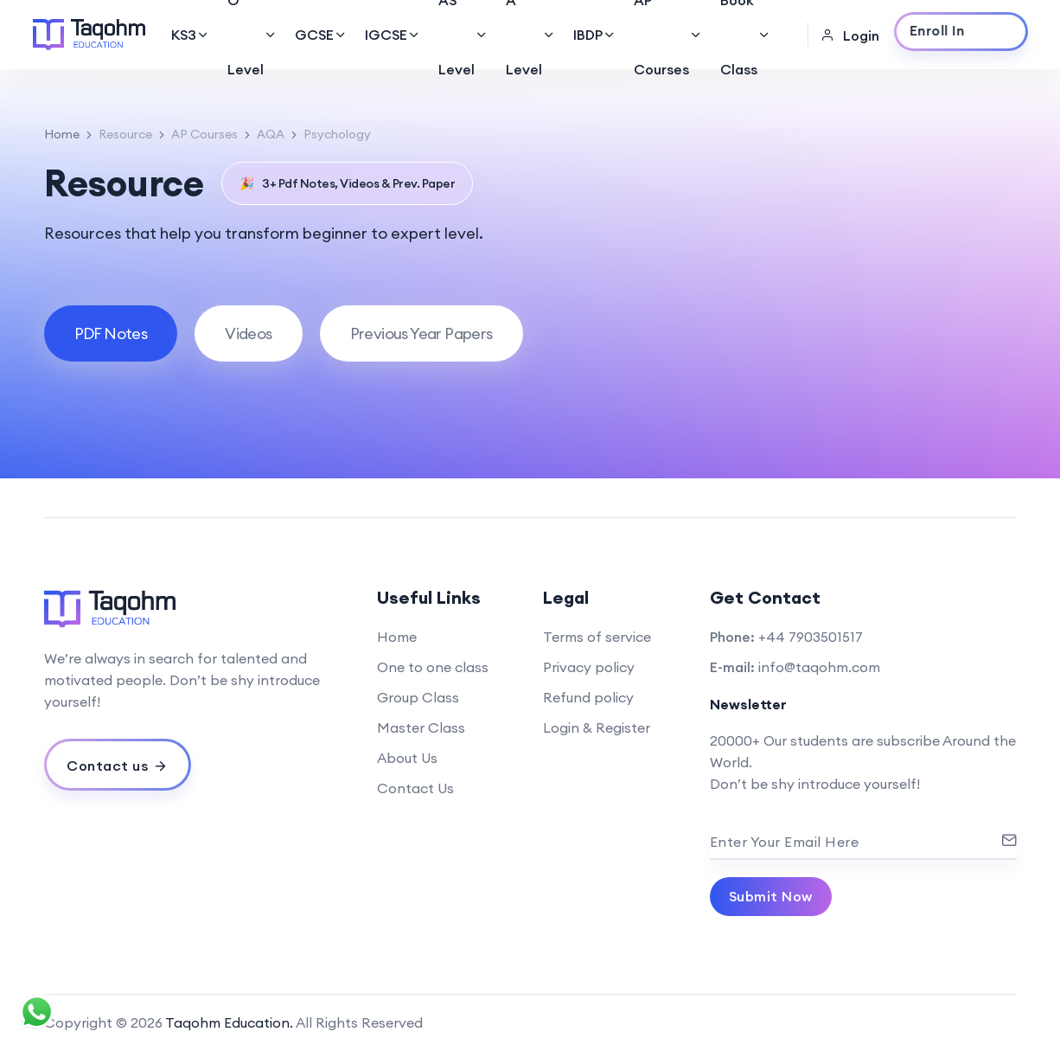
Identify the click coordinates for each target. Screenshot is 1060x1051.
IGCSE (393, 34)
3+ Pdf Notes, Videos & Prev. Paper (347, 183)
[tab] (111, 333)
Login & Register (596, 727)
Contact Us (415, 788)
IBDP (594, 34)
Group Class (418, 697)
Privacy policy (589, 667)
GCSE (321, 34)
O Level (252, 34)
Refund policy (588, 697)
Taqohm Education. (229, 1022)
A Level (531, 34)
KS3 (190, 34)
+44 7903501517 (810, 636)
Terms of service (597, 636)
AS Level (463, 34)
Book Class (745, 34)
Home (62, 134)
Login (850, 35)
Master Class (421, 727)
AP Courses (668, 34)
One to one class (432, 667)
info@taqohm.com (819, 667)
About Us (407, 757)
